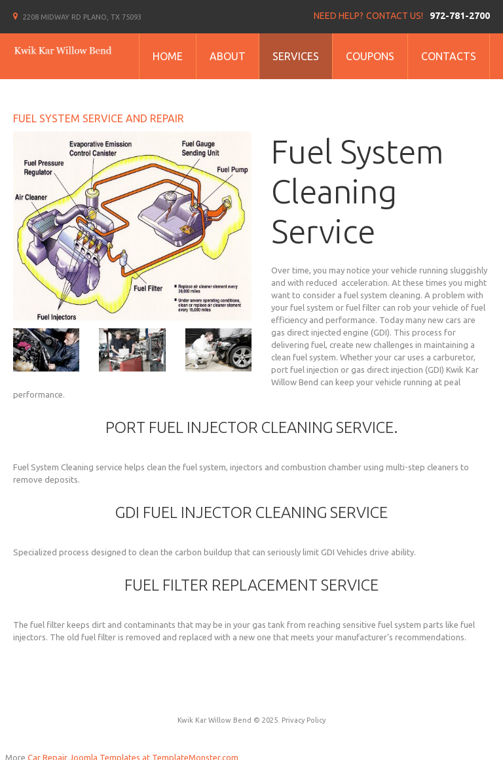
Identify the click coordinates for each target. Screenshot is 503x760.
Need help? (338, 15)
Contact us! (394, 15)
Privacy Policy (304, 720)
